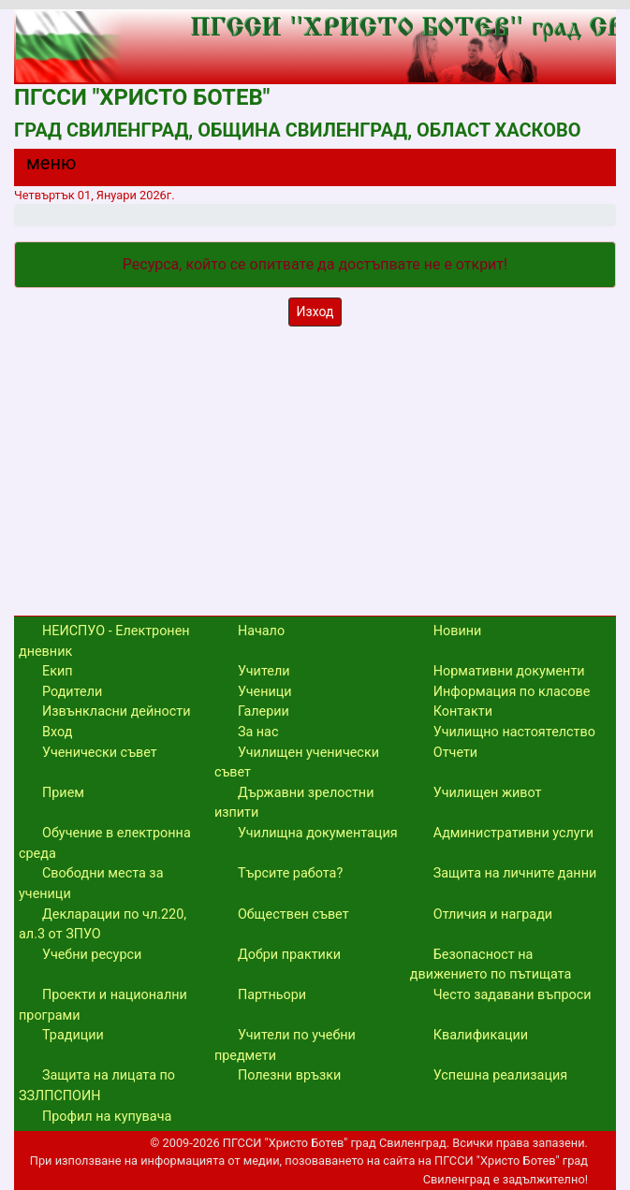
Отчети (455, 753)
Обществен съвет (293, 914)
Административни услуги (513, 833)
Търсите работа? (290, 873)
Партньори (272, 995)
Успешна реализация (500, 1075)
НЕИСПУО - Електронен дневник (104, 641)
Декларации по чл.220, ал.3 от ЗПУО (102, 925)
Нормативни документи (509, 671)
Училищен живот (487, 793)
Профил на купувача (106, 1117)
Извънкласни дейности (116, 711)
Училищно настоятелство (514, 732)
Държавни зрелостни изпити (294, 803)
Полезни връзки (289, 1075)
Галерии (263, 711)
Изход (315, 311)
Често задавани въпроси (512, 995)
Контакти (462, 711)
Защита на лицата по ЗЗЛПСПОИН (97, 1085)
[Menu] (40, 167)
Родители (72, 692)
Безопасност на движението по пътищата (491, 965)
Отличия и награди (492, 914)
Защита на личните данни (515, 873)
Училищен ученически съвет (296, 763)
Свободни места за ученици (91, 883)
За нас (258, 732)
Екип (57, 671)
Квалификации (480, 1035)
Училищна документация (318, 833)
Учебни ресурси (91, 955)
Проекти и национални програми (103, 1005)
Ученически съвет (99, 753)
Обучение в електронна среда (105, 843)
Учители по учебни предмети (285, 1045)
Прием (63, 793)
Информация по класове (512, 692)
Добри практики (289, 955)
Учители (264, 671)
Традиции (73, 1035)
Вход (57, 732)
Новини (457, 631)
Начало (261, 631)
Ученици (265, 692)
